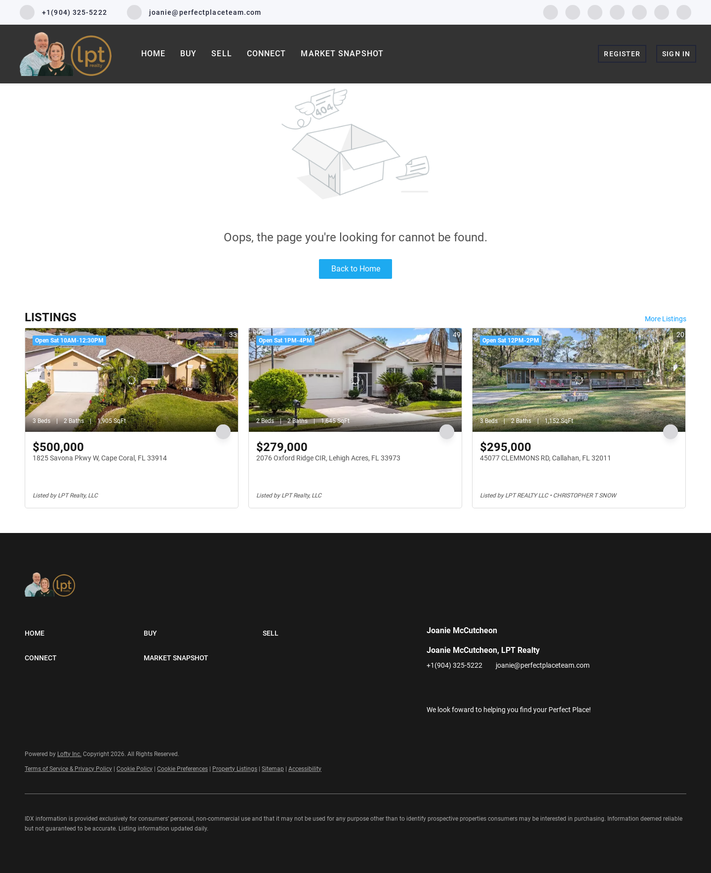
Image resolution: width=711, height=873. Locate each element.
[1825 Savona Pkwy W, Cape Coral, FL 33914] (131, 380)
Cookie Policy (135, 768)
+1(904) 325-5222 (454, 665)
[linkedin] (572, 11)
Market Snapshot (342, 53)
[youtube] (639, 11)
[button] (84, 633)
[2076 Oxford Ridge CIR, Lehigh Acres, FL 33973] (355, 380)
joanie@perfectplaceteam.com (543, 665)
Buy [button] (188, 53)
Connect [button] (266, 53)
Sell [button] (221, 53)
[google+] (683, 11)
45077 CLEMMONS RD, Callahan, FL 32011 (545, 458)
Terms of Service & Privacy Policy (68, 768)
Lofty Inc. (69, 754)
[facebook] (550, 11)
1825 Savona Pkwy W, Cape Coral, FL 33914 (100, 458)
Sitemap (273, 768)
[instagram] (617, 11)
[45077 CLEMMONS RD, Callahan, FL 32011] (579, 380)
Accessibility (304, 768)
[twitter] (595, 11)
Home (153, 53)
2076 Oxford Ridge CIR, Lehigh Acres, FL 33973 (328, 458)
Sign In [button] (676, 54)
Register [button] (622, 54)
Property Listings (234, 768)
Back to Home (355, 268)
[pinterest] (661, 11)
